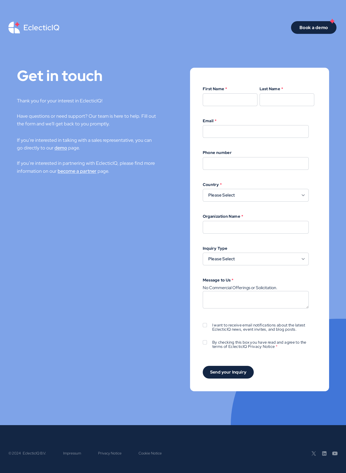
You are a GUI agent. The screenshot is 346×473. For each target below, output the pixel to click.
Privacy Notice (261, 346)
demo (60, 148)
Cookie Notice (150, 453)
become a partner (77, 171)
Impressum (72, 453)
